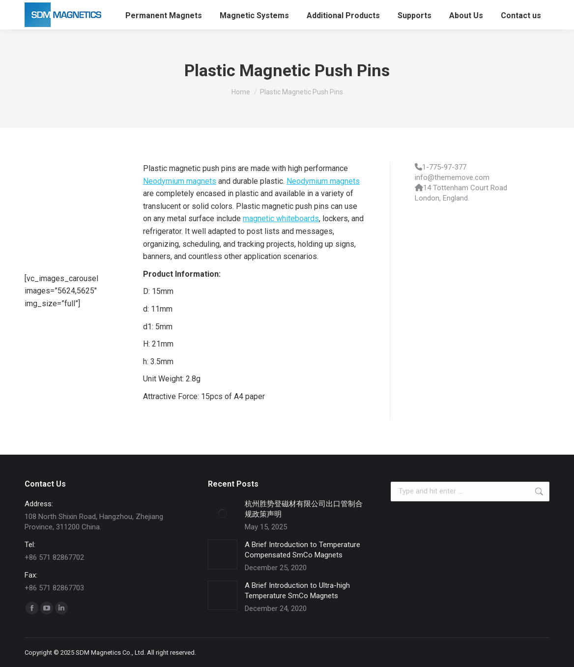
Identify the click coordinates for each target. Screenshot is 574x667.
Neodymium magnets (179, 181)
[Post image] (222, 513)
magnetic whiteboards (281, 218)
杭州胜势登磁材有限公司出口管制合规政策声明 (304, 509)
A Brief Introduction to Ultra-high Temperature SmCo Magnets (297, 590)
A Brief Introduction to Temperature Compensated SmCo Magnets (302, 549)
